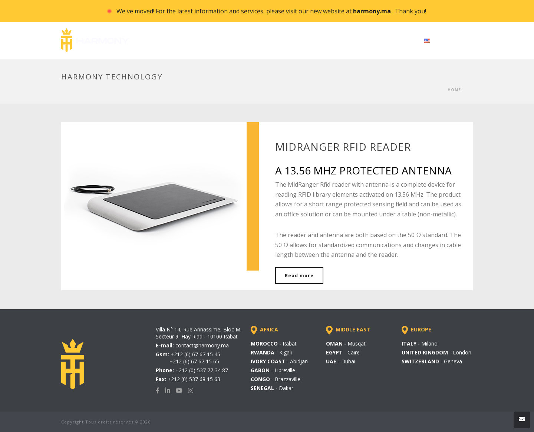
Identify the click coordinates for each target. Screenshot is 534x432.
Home (454, 89)
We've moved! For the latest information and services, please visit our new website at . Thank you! (271, 11)
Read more (299, 275)
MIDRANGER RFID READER (343, 147)
